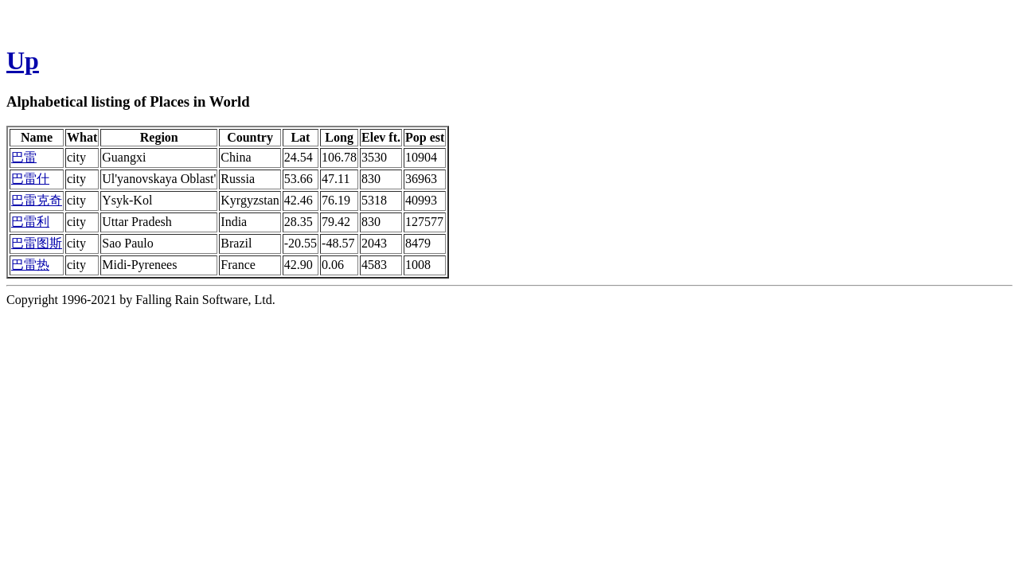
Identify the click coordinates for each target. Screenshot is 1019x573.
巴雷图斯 (36, 243)
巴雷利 (30, 221)
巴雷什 (30, 178)
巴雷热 (30, 264)
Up (22, 60)
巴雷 (24, 157)
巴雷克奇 (36, 200)
